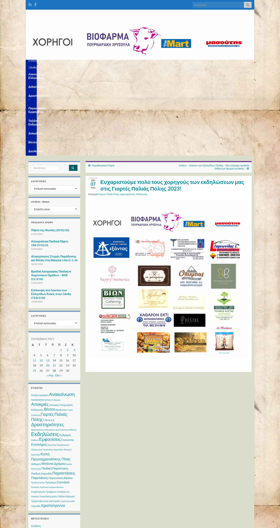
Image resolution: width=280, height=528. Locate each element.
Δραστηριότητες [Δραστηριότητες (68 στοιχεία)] (47, 337)
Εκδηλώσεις (142, 107)
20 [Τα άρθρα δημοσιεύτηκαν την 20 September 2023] (47, 278)
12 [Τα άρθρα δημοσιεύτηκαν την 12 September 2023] (41, 273)
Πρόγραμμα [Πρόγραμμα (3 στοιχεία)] (50, 395)
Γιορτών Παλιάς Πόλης (108, 107)
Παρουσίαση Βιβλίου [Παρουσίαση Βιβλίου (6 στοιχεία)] (61, 391)
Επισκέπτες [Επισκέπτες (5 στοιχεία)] (67, 352)
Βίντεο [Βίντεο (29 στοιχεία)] (49, 322)
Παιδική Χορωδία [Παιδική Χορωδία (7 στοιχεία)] (41, 386)
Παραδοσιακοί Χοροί (103, 78)
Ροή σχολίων (38, 452)
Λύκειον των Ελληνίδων (45, 64)
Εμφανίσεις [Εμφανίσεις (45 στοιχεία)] (50, 352)
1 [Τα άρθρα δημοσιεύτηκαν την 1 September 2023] (61, 263)
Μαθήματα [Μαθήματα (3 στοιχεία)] (36, 377)
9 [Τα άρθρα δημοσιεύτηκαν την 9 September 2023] (67, 268)
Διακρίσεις (204, 64)
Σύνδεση (36, 439)
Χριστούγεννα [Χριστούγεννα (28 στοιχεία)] (53, 418)
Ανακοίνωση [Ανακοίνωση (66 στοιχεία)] (62, 307)
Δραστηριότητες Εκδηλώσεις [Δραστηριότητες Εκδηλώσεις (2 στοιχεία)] (43, 343)
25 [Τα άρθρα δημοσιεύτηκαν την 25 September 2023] (34, 283)
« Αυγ (50, 288)
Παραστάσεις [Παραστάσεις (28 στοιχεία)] (63, 386)
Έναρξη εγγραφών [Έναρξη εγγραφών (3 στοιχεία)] (40, 308)
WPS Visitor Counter (60, 499)
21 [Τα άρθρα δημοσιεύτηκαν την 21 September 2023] (54, 278)
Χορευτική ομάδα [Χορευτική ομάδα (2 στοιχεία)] (68, 414)
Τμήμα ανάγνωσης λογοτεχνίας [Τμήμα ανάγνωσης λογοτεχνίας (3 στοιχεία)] (45, 414)
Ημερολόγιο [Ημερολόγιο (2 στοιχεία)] (58, 362)
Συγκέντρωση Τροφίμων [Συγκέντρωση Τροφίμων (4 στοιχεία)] (43, 404)
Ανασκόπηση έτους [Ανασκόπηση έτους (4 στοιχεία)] (41, 312)
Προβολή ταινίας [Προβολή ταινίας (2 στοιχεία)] (38, 395)
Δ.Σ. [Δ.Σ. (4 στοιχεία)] (53, 333)
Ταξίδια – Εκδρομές (177, 64)
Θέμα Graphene (55, 523)
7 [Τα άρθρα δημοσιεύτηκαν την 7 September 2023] (54, 268)
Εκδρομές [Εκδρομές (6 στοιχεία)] (65, 348)
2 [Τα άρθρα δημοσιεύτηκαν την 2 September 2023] (67, 263)
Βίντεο (221, 64)
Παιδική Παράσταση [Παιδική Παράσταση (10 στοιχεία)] (54, 381)
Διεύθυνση (238, 64)
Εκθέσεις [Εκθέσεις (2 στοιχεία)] (35, 353)
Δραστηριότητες (103, 64)
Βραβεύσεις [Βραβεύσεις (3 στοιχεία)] (61, 323)
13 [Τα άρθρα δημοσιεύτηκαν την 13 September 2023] (47, 273)
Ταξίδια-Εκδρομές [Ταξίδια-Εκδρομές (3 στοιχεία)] (66, 409)
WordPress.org (39, 459)
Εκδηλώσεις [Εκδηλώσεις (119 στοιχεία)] (45, 347)
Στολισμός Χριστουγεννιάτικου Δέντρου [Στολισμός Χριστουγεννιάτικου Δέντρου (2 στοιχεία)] (47, 400)
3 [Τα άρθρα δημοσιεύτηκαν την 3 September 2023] (74, 263)
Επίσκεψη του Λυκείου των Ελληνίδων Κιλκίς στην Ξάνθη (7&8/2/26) (51, 206)
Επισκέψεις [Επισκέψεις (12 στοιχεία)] (39, 357)
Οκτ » (58, 288)
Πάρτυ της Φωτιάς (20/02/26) (50, 143)
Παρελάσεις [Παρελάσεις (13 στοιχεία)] (39, 391)
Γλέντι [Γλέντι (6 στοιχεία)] (46, 333)
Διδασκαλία (76, 64)
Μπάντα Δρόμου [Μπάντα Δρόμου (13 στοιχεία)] (54, 377)
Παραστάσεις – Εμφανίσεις (139, 64)
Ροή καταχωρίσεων (41, 445)
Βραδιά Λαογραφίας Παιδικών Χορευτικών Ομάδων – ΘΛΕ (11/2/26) (51, 188)
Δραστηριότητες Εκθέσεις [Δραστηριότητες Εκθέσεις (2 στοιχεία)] (65, 343)
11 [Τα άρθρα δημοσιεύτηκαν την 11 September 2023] (34, 273)
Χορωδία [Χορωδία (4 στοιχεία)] (35, 419)
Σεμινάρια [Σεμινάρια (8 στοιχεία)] (63, 395)
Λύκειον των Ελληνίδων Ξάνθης (140, 45)
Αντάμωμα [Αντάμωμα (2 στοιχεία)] (55, 313)
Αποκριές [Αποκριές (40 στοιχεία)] (40, 317)
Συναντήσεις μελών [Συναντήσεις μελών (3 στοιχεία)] (48, 409)
